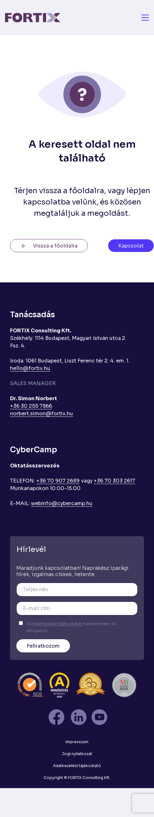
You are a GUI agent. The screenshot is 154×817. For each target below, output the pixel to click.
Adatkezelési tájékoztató (77, 765)
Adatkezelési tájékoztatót (57, 623)
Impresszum (77, 741)
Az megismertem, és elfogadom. (71, 627)
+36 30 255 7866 (31, 406)
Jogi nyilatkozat (77, 753)
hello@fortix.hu (30, 368)
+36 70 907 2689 (58, 480)
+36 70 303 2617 (114, 480)
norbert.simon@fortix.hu (41, 413)
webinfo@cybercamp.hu (62, 503)
